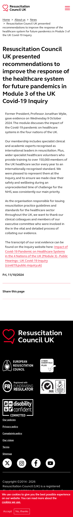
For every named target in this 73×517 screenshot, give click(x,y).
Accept (7, 511)
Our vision (8, 440)
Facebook (36, 463)
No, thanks (21, 511)
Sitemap (7, 453)
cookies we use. (11, 502)
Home (6, 19)
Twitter (7, 463)
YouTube (50, 463)
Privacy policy (10, 426)
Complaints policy (12, 433)
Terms (6, 447)
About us (20, 19)
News (33, 19)
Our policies (9, 419)
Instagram (21, 463)
